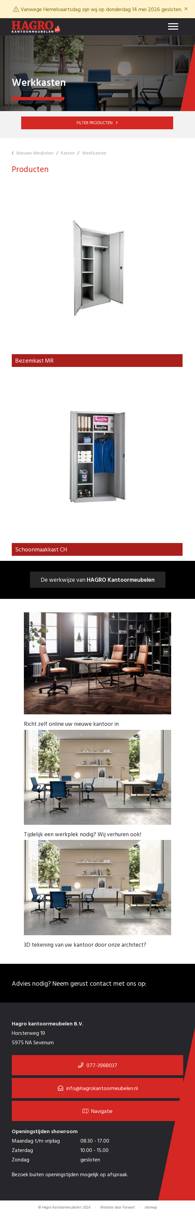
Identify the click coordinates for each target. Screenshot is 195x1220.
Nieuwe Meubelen (34, 152)
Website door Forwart (117, 1208)
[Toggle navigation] (173, 27)
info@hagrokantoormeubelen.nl (102, 1089)
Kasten (68, 152)
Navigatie (97, 1112)
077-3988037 (101, 1066)
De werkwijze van (97, 579)
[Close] (186, 8)
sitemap (151, 1208)
